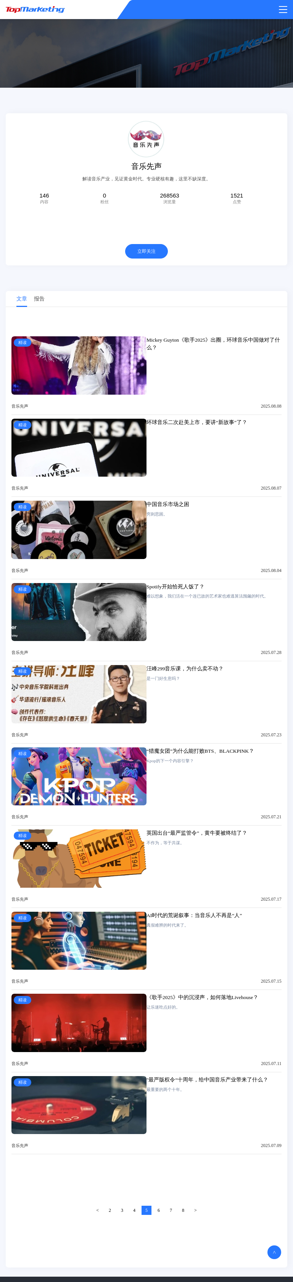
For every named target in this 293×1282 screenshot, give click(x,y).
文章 (21, 300)
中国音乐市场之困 (167, 506)
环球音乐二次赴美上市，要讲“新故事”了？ (196, 423)
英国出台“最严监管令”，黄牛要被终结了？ (196, 834)
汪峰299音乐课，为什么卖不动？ (185, 670)
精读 (22, 344)
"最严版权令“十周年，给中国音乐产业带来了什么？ (207, 1081)
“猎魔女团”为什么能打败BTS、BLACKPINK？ (200, 752)
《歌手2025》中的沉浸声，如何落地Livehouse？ (202, 999)
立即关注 (146, 252)
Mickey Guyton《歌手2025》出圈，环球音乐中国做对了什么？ (213, 345)
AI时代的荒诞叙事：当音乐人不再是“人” (194, 916)
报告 (39, 300)
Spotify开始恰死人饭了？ (175, 588)
